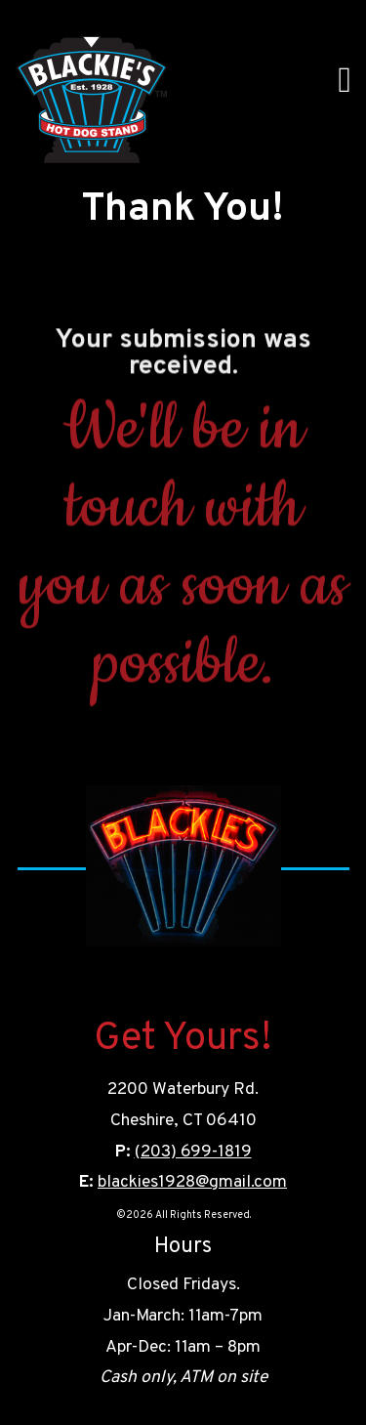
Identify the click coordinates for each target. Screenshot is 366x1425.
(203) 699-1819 (193, 1152)
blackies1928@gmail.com (192, 1182)
